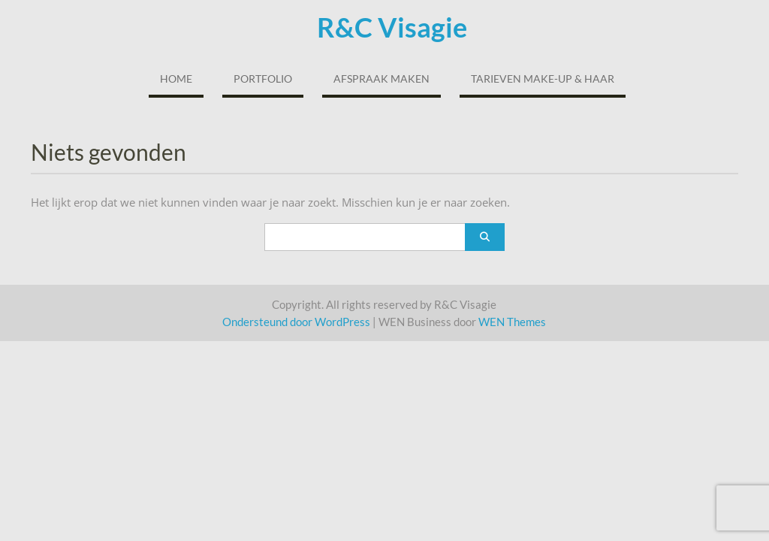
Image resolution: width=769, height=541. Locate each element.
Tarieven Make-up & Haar (542, 78)
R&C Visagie (392, 27)
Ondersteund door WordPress (296, 321)
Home (176, 78)
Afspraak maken (381, 78)
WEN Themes (512, 321)
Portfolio (263, 78)
